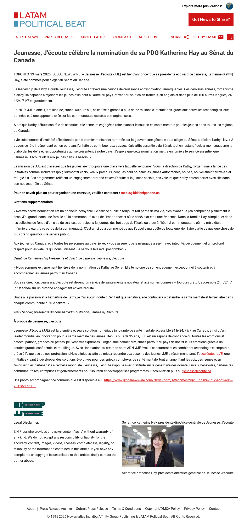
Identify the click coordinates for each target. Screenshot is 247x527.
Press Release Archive (56, 509)
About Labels (93, 37)
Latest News (26, 37)
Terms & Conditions (126, 509)
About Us (148, 37)
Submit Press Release (92, 509)
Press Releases (59, 37)
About (31, 509)
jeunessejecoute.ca (197, 371)
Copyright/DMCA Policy (162, 509)
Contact (122, 37)
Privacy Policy (194, 509)
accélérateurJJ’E (211, 354)
